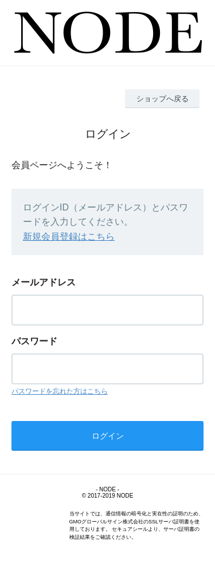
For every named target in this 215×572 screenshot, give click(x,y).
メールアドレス (43, 282)
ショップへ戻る (162, 98)
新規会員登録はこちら (69, 236)
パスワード (34, 341)
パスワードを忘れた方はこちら (59, 391)
